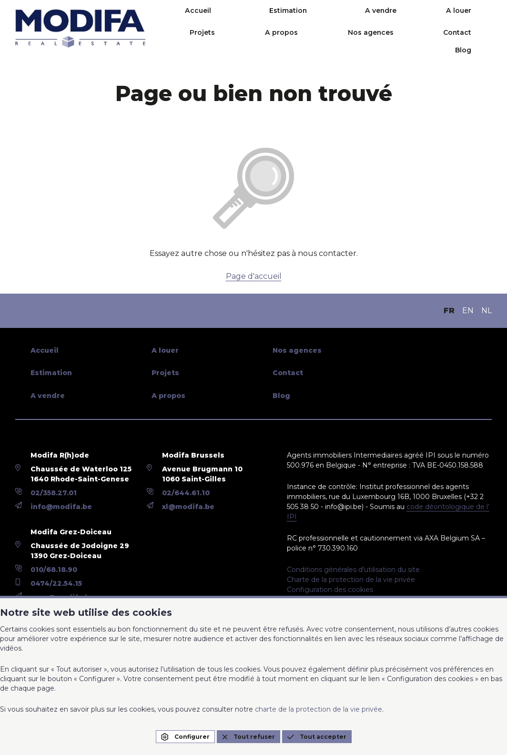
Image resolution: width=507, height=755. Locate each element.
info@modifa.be (61, 506)
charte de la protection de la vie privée (318, 709)
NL (486, 310)
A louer (376, 19)
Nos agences (378, 41)
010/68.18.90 (53, 569)
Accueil (196, 19)
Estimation (259, 19)
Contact (438, 41)
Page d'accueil (254, 276)
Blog (484, 41)
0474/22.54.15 (56, 583)
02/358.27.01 (53, 493)
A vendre (325, 19)
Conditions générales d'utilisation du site (353, 569)
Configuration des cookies (330, 589)
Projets (423, 19)
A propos (475, 19)
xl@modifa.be (188, 506)
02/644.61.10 (186, 493)
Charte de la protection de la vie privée (351, 579)
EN (468, 310)
